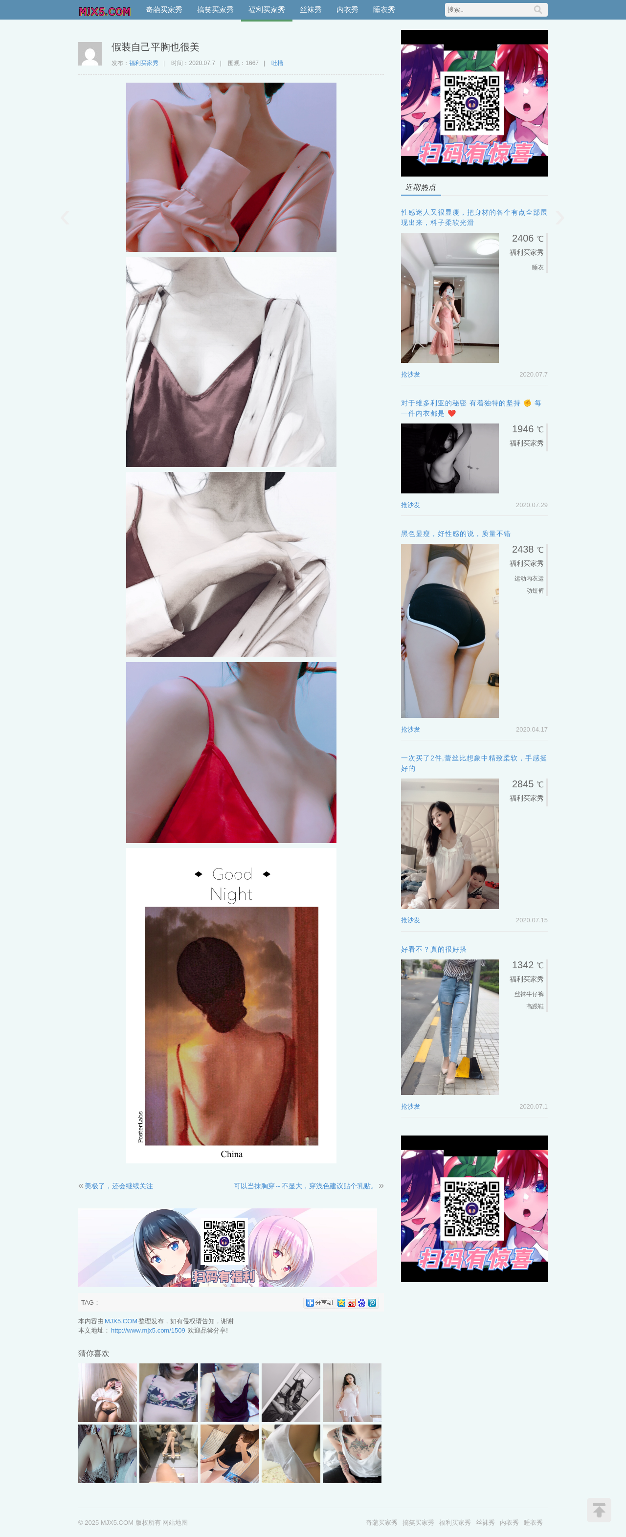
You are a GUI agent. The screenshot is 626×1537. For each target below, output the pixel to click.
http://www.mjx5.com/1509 (148, 1330)
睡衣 (538, 267)
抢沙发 (410, 374)
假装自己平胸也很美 (156, 47)
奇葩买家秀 (164, 9)
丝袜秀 (311, 9)
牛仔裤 (535, 994)
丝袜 (520, 994)
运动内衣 (526, 578)
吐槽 (277, 63)
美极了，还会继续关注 (119, 1186)
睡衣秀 (384, 9)
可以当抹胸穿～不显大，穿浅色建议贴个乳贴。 (306, 1186)
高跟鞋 (535, 1006)
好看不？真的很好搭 (434, 949)
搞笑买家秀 (215, 9)
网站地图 (175, 1522)
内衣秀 (347, 9)
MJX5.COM (105, 10)
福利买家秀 (266, 9)
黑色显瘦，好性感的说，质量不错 (456, 533)
